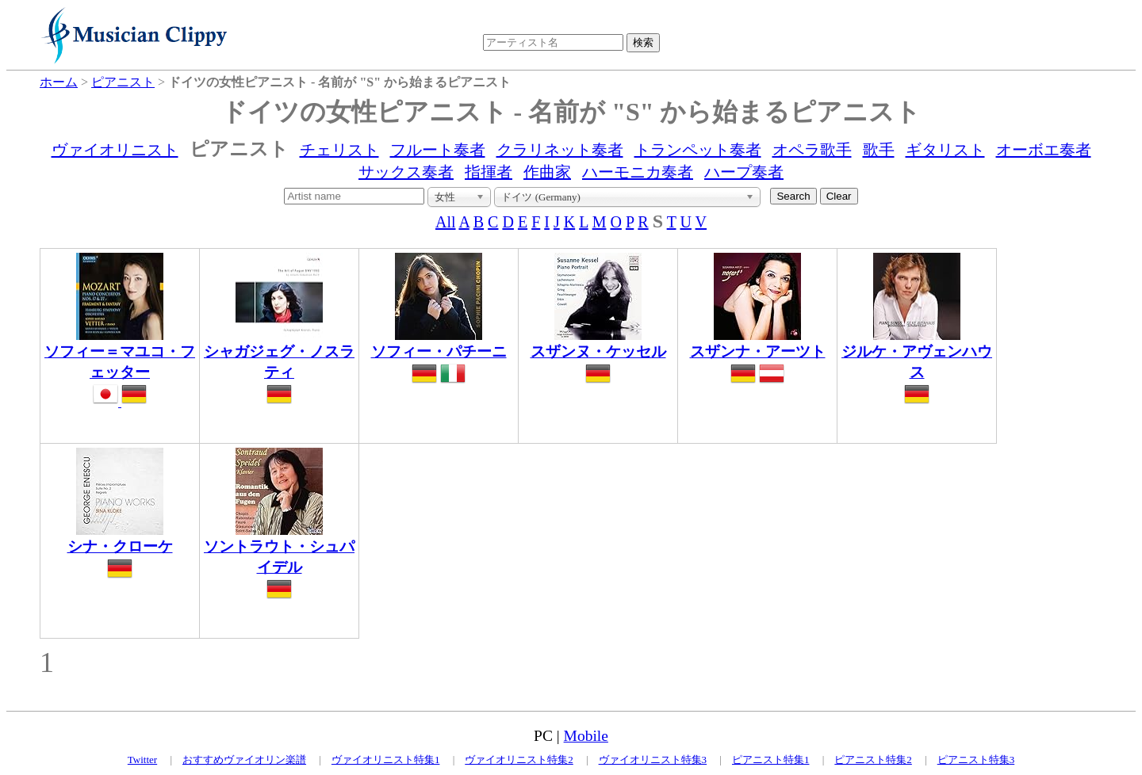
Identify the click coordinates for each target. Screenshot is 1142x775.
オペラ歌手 (812, 149)
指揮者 (488, 172)
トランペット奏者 (697, 149)
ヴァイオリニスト (115, 149)
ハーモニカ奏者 (637, 172)
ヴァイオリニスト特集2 (519, 759)
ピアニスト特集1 (771, 759)
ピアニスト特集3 (976, 759)
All (445, 222)
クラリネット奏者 (559, 149)
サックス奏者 (406, 172)
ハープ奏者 (744, 172)
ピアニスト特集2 (873, 759)
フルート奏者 (437, 149)
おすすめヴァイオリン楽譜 (244, 759)
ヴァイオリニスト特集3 (653, 759)
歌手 (879, 149)
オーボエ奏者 (1043, 149)
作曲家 (547, 172)
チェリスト (339, 149)
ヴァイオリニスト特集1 (385, 759)
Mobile (586, 735)
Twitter (142, 759)
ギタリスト (945, 149)
